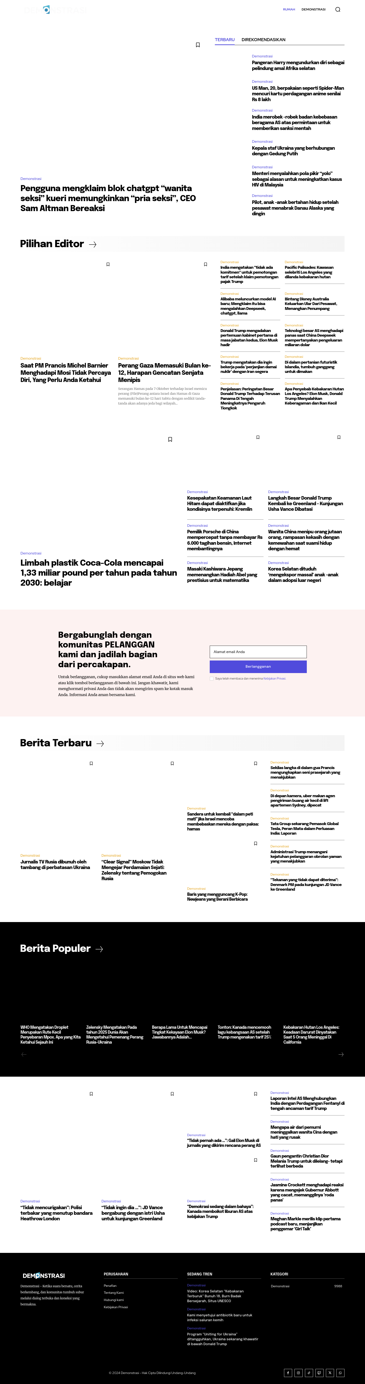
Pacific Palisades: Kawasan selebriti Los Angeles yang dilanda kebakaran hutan (309, 272)
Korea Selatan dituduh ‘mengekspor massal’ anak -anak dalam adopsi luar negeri (304, 575)
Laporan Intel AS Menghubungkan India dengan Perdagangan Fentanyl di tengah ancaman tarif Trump (307, 1102)
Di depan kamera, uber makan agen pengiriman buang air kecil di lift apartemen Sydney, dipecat (302, 802)
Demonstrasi (30, 178)
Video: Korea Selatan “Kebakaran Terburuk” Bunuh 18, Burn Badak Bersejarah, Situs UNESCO (215, 1295)
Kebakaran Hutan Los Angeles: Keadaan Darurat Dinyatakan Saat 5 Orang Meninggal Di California (314, 1032)
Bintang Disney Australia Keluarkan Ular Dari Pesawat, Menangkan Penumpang (311, 304)
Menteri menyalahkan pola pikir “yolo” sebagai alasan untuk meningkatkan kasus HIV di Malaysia (298, 179)
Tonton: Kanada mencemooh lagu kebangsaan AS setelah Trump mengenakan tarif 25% (248, 1032)
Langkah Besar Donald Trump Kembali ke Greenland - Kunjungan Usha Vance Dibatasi (305, 504)
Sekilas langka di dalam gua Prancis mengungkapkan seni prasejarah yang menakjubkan (305, 773)
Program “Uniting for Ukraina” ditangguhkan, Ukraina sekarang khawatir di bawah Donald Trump (222, 1338)
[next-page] (341, 1053)
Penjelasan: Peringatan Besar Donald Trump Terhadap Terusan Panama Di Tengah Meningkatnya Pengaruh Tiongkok (250, 398)
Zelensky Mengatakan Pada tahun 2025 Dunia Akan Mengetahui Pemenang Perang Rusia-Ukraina (116, 1032)
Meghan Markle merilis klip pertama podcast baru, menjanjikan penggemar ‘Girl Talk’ (305, 1223)
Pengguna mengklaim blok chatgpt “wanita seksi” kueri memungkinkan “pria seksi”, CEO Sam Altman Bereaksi (110, 199)
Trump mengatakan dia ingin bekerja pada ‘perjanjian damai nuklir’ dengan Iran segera (248, 367)
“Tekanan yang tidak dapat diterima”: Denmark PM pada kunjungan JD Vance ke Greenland (305, 886)
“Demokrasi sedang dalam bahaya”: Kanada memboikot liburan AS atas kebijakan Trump (219, 1210)
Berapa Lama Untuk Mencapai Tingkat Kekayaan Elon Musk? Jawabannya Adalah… (179, 1032)
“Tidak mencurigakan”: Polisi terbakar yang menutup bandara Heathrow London (56, 1213)
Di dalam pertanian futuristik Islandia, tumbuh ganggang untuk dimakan (311, 367)
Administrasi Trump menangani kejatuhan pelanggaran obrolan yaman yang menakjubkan (305, 858)
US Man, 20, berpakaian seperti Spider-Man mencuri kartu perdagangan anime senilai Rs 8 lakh (295, 94)
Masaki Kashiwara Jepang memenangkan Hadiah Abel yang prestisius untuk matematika (223, 575)
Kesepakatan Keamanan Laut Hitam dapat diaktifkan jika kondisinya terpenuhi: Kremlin (219, 504)
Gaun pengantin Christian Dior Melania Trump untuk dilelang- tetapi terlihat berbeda (306, 1160)
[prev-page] (24, 1053)
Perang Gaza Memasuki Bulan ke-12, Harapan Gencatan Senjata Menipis (160, 372)
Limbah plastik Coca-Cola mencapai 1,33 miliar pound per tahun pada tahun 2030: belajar (94, 573)
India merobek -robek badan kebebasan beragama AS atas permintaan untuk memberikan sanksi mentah (295, 123)
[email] (258, 652)
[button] (338, 9)
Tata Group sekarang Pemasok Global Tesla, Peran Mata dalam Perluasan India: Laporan (304, 830)
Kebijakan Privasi (274, 679)
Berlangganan (258, 667)
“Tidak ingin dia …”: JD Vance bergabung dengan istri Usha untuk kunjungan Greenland (133, 1213)
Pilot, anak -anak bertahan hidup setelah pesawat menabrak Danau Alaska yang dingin (296, 208)
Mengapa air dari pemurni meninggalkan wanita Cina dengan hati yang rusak (303, 1132)
